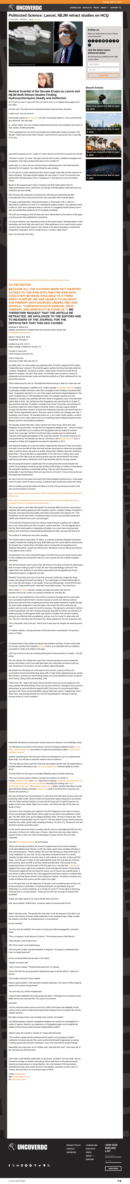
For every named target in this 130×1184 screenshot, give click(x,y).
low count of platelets (37, 783)
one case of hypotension (47, 766)
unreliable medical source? (42, 786)
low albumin (61, 781)
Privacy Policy (74, 1145)
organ (35, 781)
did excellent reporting (65, 388)
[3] (28, 792)
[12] (30, 786)
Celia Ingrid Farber (19, 1079)
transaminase (41, 789)
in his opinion (74, 865)
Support (114, 8)
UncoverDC (26, 8)
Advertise (71, 1152)
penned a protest (66, 439)
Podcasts (87, 8)
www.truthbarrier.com (21, 1077)
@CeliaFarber (20, 1074)
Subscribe (103, 75)
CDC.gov (41, 646)
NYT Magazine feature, (25, 842)
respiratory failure (22, 781)
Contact (71, 1149)
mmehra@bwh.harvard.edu (20, 332)
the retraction (33, 118)
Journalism (75, 8)
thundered (23, 590)
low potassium (73, 781)
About (104, 8)
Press (96, 8)
